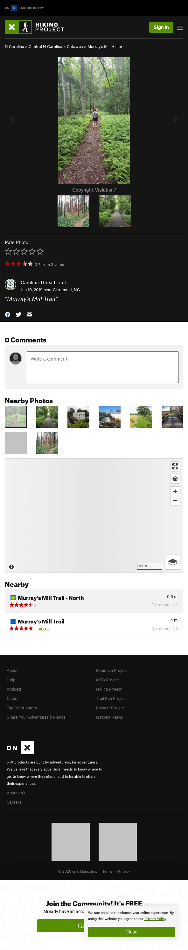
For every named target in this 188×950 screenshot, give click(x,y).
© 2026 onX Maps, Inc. (77, 871)
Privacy (124, 871)
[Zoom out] (175, 500)
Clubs (12, 698)
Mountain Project (111, 670)
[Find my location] (175, 478)
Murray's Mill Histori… (107, 46)
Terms (107, 871)
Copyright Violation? (94, 190)
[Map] (94, 516)
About (12, 670)
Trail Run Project (111, 698)
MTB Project (107, 679)
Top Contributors (22, 707)
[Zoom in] (175, 491)
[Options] (172, 562)
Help (11, 679)
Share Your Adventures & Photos (36, 717)
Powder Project (110, 707)
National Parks (109, 717)
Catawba (75, 46)
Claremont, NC (66, 289)
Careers (14, 802)
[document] (131, 923)
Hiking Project (109, 689)
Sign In (161, 27)
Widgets (14, 689)
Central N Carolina (45, 46)
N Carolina (14, 46)
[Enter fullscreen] (175, 466)
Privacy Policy (155, 919)
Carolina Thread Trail (43, 282)
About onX (16, 792)
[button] (7, 313)
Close (131, 931)
